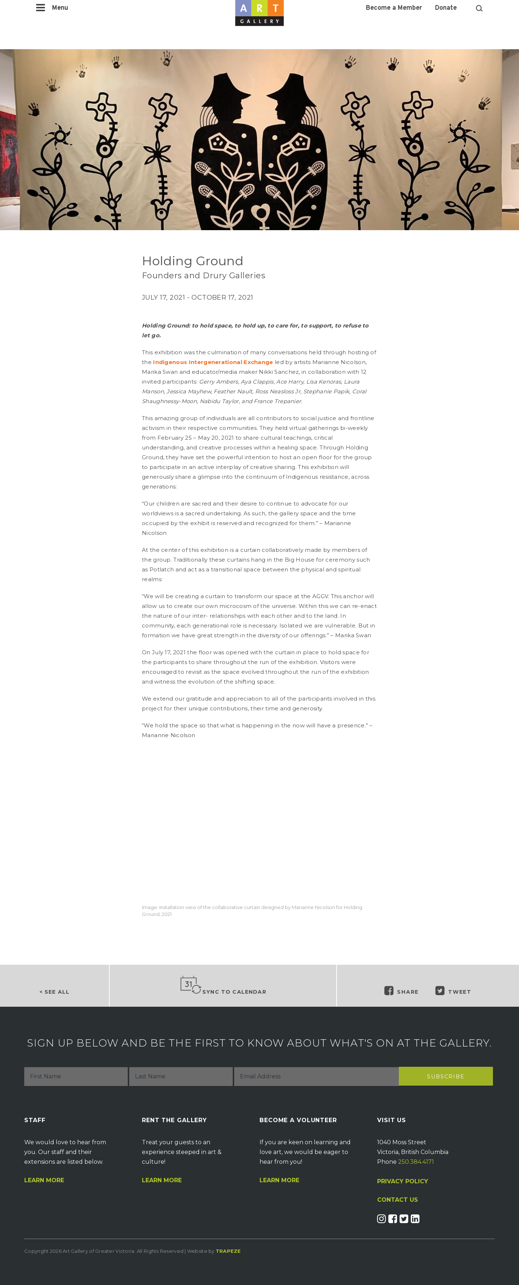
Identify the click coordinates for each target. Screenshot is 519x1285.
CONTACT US (397, 1200)
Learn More (44, 1180)
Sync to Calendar (223, 985)
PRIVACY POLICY (402, 1181)
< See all (54, 992)
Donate (446, 8)
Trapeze (228, 1251)
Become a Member (394, 8)
